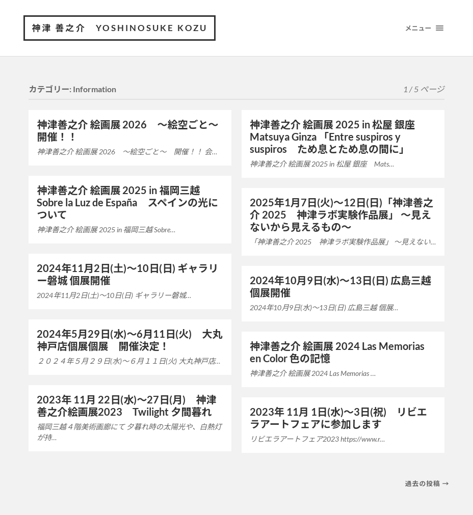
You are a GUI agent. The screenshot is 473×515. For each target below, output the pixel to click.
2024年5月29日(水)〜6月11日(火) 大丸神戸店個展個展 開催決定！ (129, 340)
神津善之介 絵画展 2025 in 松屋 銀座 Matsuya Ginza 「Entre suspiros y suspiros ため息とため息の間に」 (337, 136)
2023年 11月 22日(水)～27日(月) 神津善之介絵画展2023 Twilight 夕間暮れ (126, 405)
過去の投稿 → (427, 483)
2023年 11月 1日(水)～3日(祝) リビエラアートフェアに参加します (338, 417)
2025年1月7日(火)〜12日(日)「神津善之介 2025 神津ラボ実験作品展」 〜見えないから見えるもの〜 (341, 214)
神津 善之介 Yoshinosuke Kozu (119, 27)
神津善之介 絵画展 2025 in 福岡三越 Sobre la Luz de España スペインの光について (127, 202)
